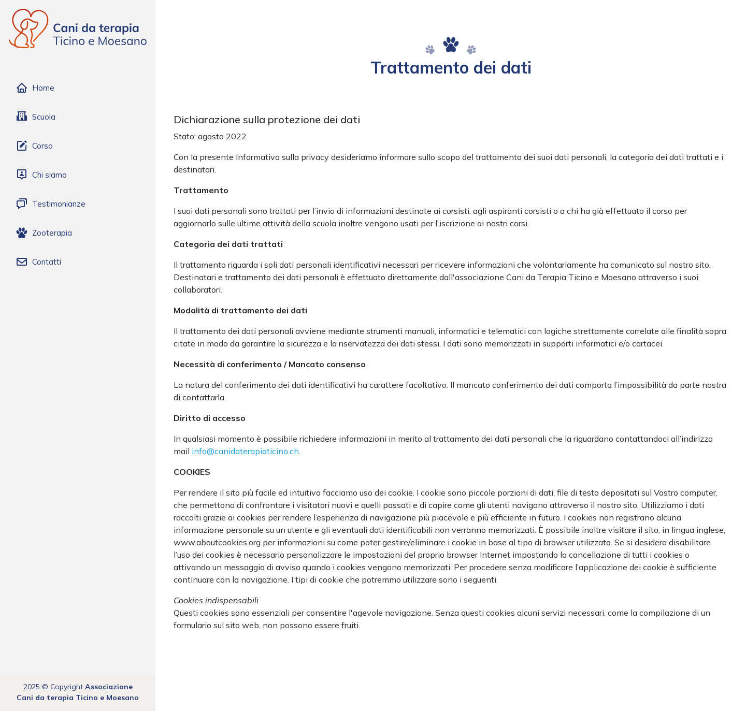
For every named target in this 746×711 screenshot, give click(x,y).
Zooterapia (44, 233)
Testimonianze (50, 204)
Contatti (38, 262)
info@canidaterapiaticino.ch (245, 451)
